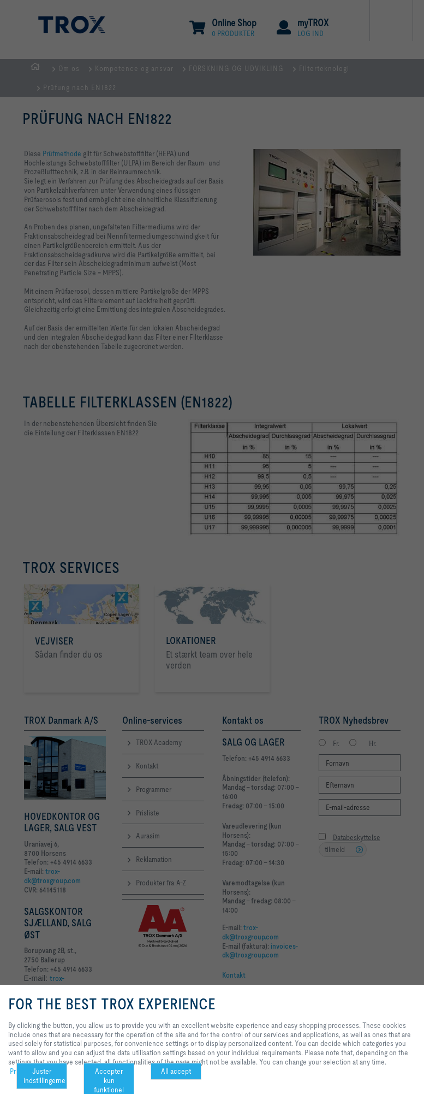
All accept (176, 1071)
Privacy (20, 1071)
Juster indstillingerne (44, 1076)
